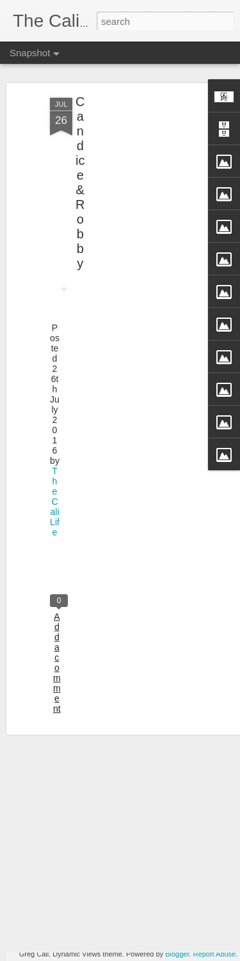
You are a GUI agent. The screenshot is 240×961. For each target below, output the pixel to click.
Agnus (81, 921)
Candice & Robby (80, 161)
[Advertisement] (130, 163)
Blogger (177, 954)
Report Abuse (214, 954)
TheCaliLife (55, 480)
